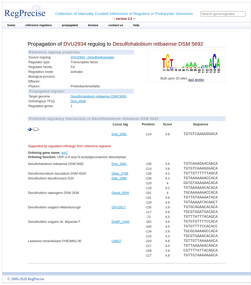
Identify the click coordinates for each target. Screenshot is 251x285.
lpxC (64, 153)
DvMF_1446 (120, 222)
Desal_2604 (120, 193)
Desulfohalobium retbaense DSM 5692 (99, 96)
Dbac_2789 (120, 173)
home (11, 25)
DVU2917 (119, 207)
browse (93, 25)
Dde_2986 (119, 178)
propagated (70, 25)
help (136, 25)
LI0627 (116, 241)
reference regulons (38, 25)
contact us (116, 25)
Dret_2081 (119, 134)
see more (196, 79)
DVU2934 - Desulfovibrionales (92, 57)
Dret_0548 (78, 101)
